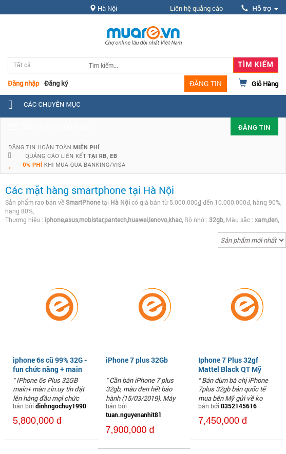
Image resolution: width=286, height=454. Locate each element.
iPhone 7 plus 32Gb (137, 360)
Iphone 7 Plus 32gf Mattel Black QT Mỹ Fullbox (229, 369)
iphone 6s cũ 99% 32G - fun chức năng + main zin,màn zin (50, 369)
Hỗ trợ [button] (259, 8)
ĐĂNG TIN (205, 83)
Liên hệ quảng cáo (196, 8)
